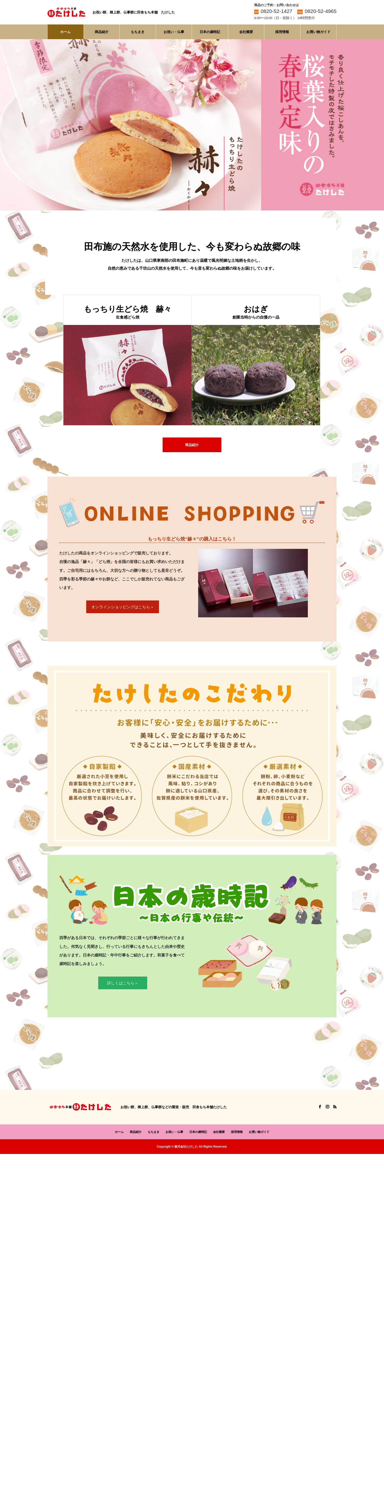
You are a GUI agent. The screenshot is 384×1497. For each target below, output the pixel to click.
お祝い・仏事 (174, 32)
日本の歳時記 (210, 32)
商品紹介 (101, 32)
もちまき (137, 32)
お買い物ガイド (318, 32)
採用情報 (282, 32)
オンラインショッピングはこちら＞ (122, 607)
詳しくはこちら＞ (122, 983)
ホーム (65, 32)
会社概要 (246, 32)
